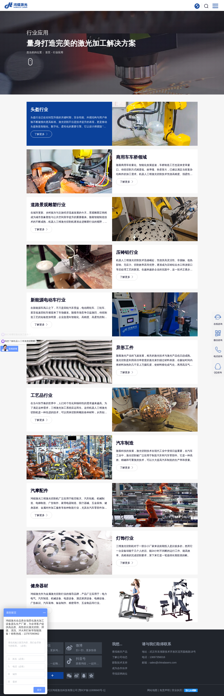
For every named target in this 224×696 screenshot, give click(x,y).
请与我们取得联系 (156, 644)
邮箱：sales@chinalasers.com (159, 662)
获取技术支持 (119, 662)
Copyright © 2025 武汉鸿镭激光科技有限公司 (52, 690)
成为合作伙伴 (119, 668)
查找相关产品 (119, 651)
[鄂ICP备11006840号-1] (91, 690)
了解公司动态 (119, 657)
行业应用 (58, 52)
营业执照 (177, 690)
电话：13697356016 (153, 657)
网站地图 (152, 690)
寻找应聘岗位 (119, 673)
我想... (117, 644)
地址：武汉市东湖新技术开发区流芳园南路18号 (169, 651)
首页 (47, 52)
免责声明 (165, 690)
